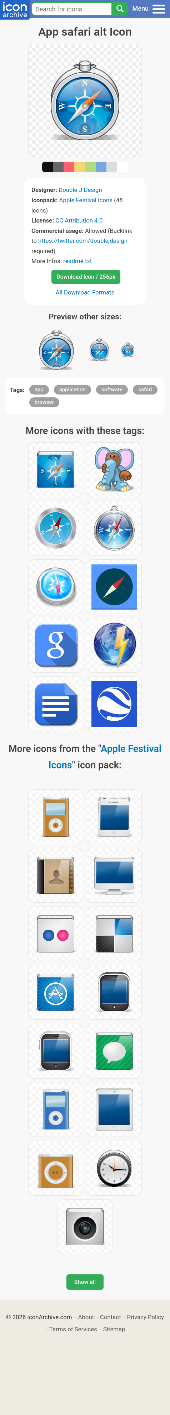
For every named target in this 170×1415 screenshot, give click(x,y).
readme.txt (77, 261)
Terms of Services (73, 1329)
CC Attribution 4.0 (78, 220)
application (72, 389)
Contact (110, 1317)
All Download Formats (85, 292)
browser (44, 402)
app (39, 389)
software (111, 389)
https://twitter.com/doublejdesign (83, 240)
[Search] (119, 9)
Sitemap (114, 1329)
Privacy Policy (145, 1317)
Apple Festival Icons (85, 200)
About (86, 1317)
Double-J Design (80, 189)
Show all (85, 1282)
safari (145, 389)
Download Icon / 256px (85, 276)
